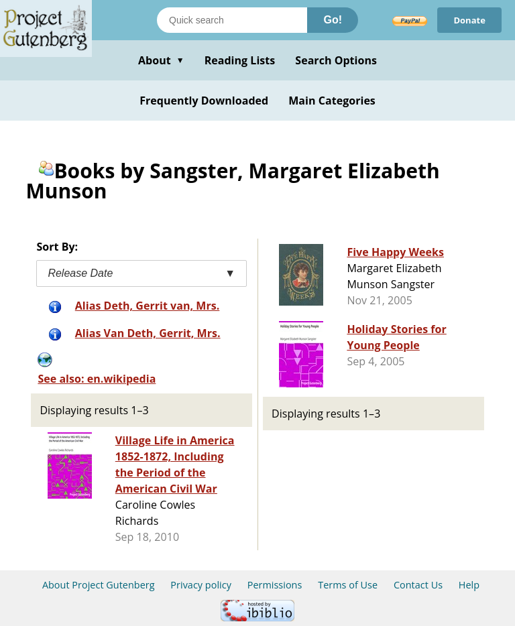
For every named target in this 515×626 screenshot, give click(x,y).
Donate (469, 20)
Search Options (336, 60)
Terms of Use (348, 584)
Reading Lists (240, 60)
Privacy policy (200, 584)
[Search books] (232, 20)
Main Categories (332, 100)
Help (469, 584)
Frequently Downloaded (203, 100)
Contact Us (418, 584)
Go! (332, 19)
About (161, 60)
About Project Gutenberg (98, 584)
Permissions (274, 584)
